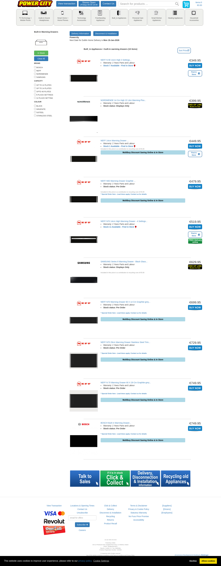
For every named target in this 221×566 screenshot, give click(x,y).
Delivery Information (80, 33)
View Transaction (54, 506)
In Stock (41, 53)
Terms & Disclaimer (138, 506)
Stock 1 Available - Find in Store (118, 146)
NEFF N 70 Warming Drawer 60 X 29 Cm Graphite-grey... (126, 382)
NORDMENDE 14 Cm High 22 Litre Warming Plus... (123, 100)
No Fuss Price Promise (139, 516)
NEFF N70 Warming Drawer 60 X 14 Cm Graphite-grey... (125, 302)
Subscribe (82, 525)
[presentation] (25, 17)
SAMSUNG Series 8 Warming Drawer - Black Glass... (124, 261)
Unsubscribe (82, 513)
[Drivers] (167, 509)
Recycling (110, 516)
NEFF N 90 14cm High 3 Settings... (116, 60)
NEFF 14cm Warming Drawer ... (115, 140)
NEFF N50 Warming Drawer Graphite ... (118, 181)
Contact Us (108, 3)
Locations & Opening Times (82, 506)
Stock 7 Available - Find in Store (118, 65)
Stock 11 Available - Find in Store (118, 227)
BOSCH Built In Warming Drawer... (116, 423)
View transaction (66, 3)
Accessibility (138, 520)
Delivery (110, 509)
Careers (82, 530)
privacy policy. (85, 561)
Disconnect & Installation (106, 33)
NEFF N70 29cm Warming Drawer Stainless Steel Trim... (125, 342)
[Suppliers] (167, 506)
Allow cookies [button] (208, 561)
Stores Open (89, 3)
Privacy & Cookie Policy (138, 509)
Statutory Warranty (139, 513)
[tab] (25, 17)
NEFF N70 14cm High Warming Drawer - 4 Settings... (124, 221)
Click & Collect (110, 506)
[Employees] (166, 513)
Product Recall (110, 523)
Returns (110, 520)
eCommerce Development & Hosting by (191, 555)
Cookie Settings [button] (101, 561)
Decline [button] (193, 561)
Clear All (41, 59)
